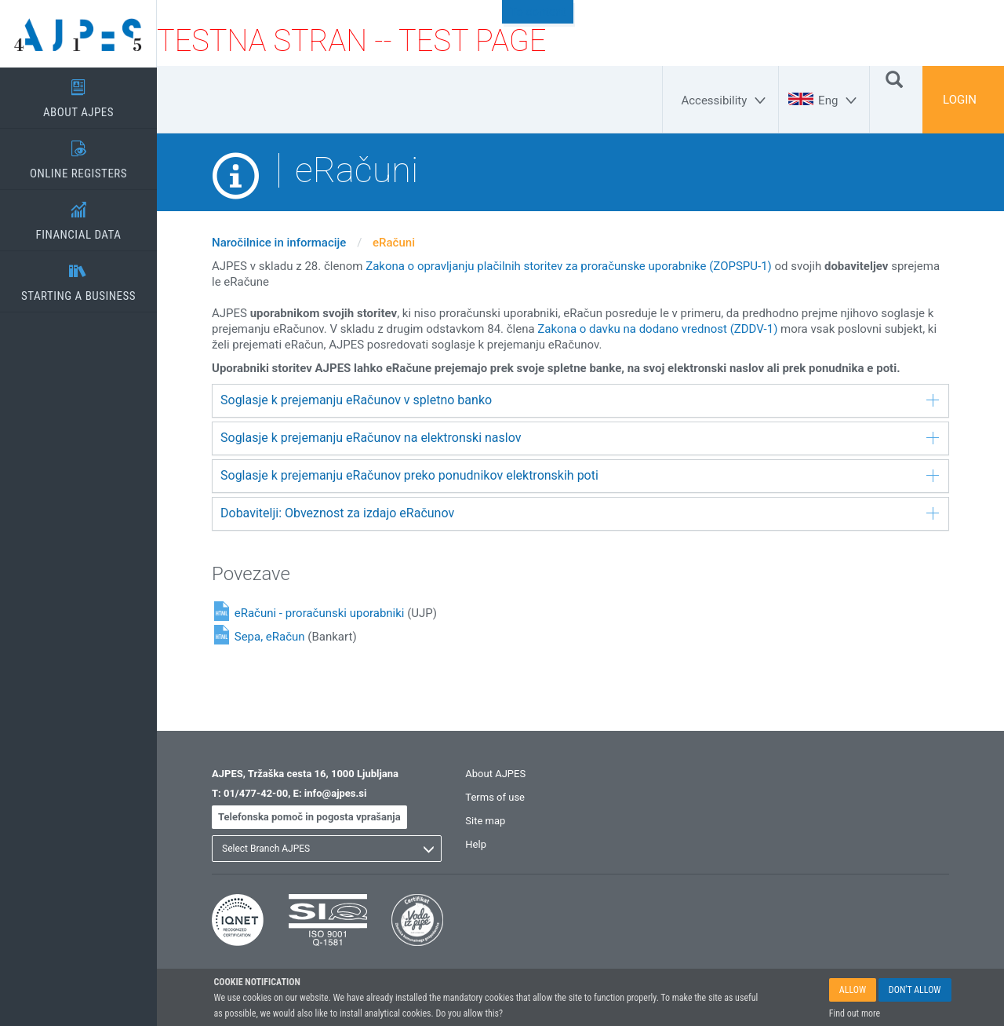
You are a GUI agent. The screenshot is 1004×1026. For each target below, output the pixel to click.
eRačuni (394, 243)
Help (475, 844)
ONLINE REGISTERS (78, 155)
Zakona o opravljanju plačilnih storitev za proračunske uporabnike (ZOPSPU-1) (569, 266)
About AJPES (495, 774)
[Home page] (78, 34)
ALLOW (852, 990)
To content (538, 12)
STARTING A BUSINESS (78, 277)
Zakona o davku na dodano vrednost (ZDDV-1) (657, 329)
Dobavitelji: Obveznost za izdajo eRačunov (579, 513)
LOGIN (960, 100)
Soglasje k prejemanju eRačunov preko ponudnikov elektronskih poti (579, 475)
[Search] (894, 78)
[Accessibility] (725, 100)
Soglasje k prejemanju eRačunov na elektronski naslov (579, 437)
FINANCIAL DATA (78, 216)
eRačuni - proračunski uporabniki (320, 613)
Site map (485, 821)
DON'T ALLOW (915, 990)
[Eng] (839, 100)
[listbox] (327, 848)
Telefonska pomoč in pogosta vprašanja (309, 817)
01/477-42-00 (256, 793)
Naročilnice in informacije (279, 243)
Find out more (854, 1014)
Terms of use (495, 797)
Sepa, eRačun (270, 637)
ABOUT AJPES (78, 93)
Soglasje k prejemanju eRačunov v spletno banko (579, 400)
